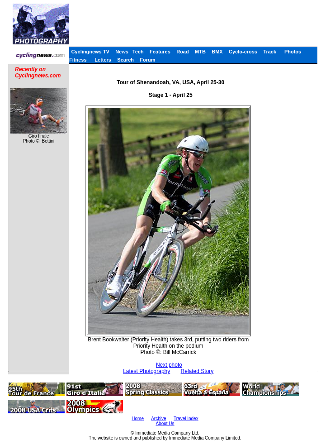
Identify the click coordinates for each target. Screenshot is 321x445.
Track (269, 51)
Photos (292, 51)
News (121, 51)
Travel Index (186, 418)
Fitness (78, 59)
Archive (158, 418)
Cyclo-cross (243, 51)
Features (160, 51)
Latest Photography (146, 371)
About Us (165, 423)
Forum (147, 59)
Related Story (197, 371)
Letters (102, 59)
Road (182, 51)
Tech (138, 51)
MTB (200, 51)
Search (125, 59)
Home (138, 418)
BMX (217, 51)
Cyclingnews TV (90, 51)
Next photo (169, 365)
